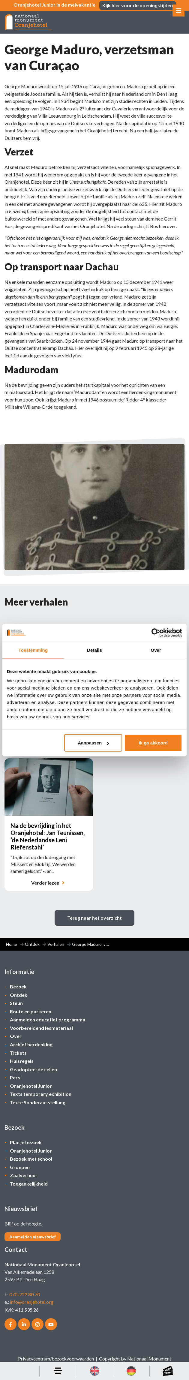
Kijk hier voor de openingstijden (137, 5)
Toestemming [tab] (33, 649)
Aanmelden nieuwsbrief (32, 1240)
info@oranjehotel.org (32, 1305)
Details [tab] (94, 649)
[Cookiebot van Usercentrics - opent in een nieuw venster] (156, 632)
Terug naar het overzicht (94, 924)
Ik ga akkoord (153, 742)
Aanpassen (93, 742)
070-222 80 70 (24, 1297)
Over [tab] (156, 649)
